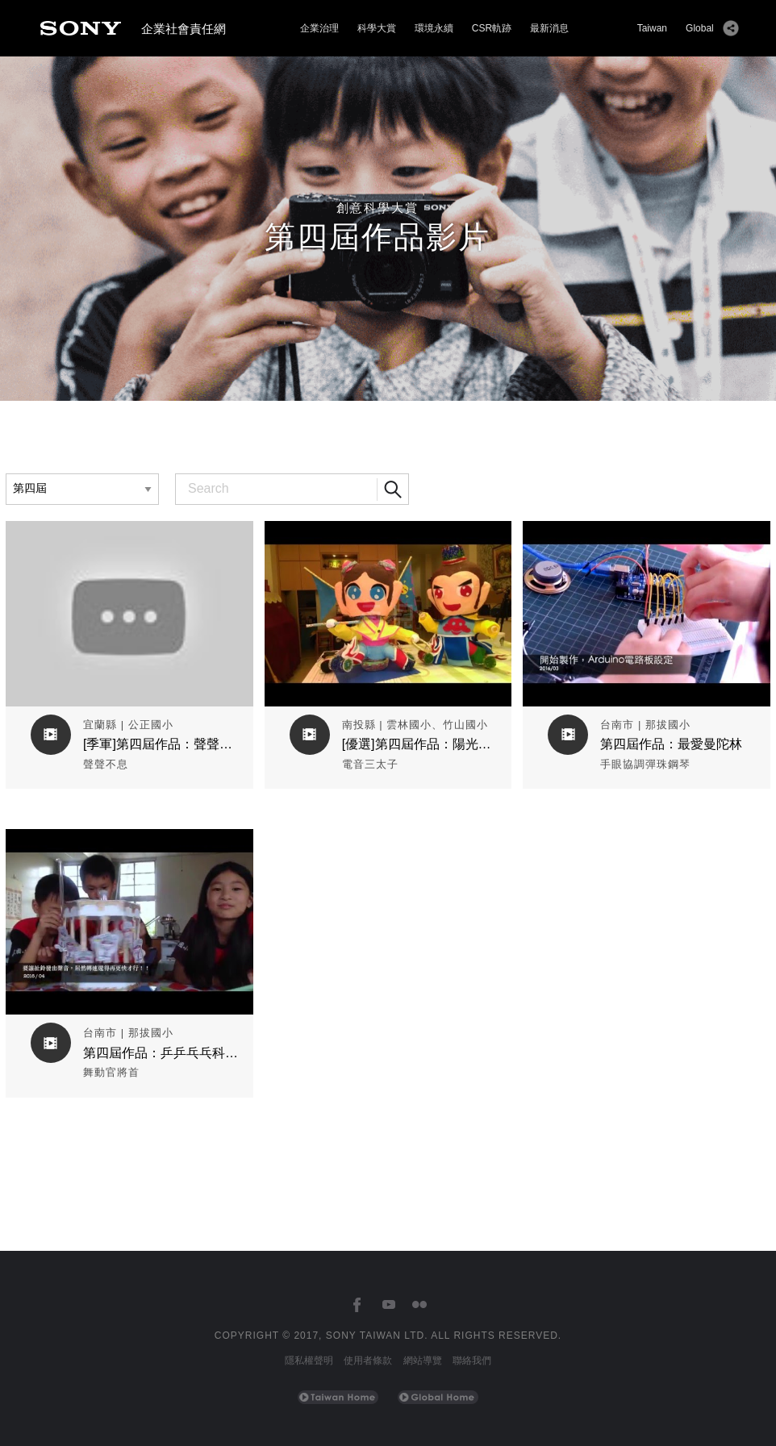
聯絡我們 (472, 1360)
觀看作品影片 (129, 533)
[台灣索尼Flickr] (419, 1305)
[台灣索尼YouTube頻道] (388, 1305)
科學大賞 (376, 28)
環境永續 (434, 28)
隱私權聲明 (309, 1360)
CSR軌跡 (491, 28)
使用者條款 (368, 1360)
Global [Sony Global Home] (700, 28)
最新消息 (549, 28)
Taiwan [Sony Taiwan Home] (652, 28)
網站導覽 (422, 1360)
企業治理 (319, 28)
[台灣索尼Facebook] (357, 1305)
